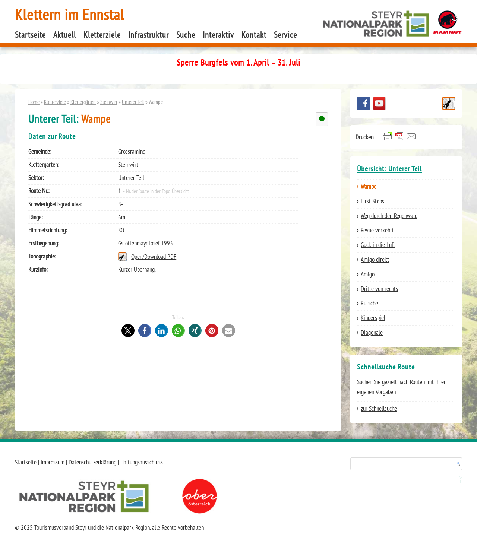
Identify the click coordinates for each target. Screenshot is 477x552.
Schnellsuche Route (449, 103)
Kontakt (253, 34)
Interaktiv (218, 34)
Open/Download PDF (153, 257)
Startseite (30, 34)
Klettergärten (83, 101)
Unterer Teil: (53, 119)
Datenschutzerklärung (92, 462)
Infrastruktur (148, 34)
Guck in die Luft (378, 245)
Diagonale (372, 333)
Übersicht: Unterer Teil (389, 169)
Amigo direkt (375, 260)
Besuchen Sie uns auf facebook (363, 103)
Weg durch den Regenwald (389, 216)
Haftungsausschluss (141, 462)
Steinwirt (108, 101)
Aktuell (64, 34)
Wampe (368, 187)
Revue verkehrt (377, 230)
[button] (128, 330)
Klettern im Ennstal (69, 14)
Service (285, 34)
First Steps (372, 201)
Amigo (368, 274)
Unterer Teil (133, 101)
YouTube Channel (379, 103)
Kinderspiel (373, 318)
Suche (185, 34)
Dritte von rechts (379, 289)
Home (34, 101)
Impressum (52, 462)
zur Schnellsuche (379, 409)
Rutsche (369, 303)
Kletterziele (102, 34)
